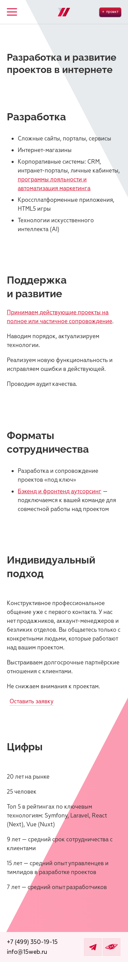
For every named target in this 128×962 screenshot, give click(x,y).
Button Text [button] (12, 12)
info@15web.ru (27, 952)
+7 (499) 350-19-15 (32, 942)
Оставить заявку (32, 701)
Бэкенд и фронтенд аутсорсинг (59, 491)
